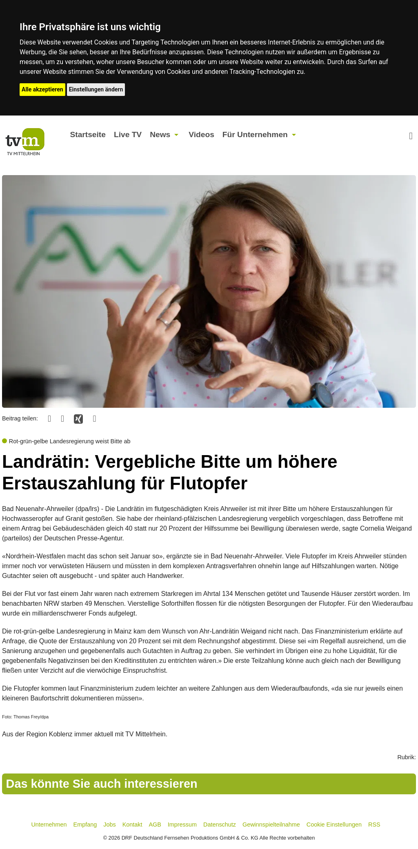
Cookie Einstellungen (334, 824)
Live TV (128, 134)
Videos (201, 134)
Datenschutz (219, 824)
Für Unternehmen (255, 134)
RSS (374, 824)
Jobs (109, 824)
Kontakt (132, 824)
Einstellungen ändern (96, 89)
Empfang (85, 824)
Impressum (182, 824)
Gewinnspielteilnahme (271, 824)
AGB (155, 824)
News (160, 134)
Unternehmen (49, 824)
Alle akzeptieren (42, 89)
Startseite (87, 134)
